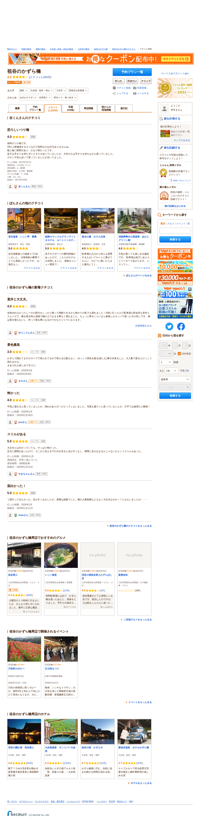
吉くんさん (24, 186)
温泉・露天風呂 (57, 801)
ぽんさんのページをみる (139, 275)
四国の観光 (26, 49)
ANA (91, 801)
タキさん (23, 381)
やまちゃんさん (26, 474)
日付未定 (186, 353)
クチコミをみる (32, 268)
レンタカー (102, 801)
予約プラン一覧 (132, 72)
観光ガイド (12, 49)
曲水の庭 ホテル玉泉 (93, 236)
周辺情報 (88, 108)
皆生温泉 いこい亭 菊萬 (23, 236)
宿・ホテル (12, 801)
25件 (139, 763)
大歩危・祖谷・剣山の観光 (61, 49)
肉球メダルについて (182, 180)
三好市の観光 (83, 49)
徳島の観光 (41, 49)
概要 (17, 108)
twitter (169, 326)
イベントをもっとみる (140, 702)
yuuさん (22, 422)
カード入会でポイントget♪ (175, 73)
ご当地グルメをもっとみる (138, 619)
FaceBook (181, 326)
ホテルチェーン (26, 801)
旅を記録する (172, 147)
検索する (175, 239)
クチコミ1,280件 (40, 77)
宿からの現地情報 (106, 108)
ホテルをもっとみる (141, 783)
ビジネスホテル (42, 801)
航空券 (112, 801)
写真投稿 (141, 88)
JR (83, 801)
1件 (102, 590)
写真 (70, 108)
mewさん (23, 515)
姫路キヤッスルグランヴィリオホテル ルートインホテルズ (60, 238)
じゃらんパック (73, 801)
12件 (66, 590)
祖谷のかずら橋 (101, 49)
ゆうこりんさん (26, 332)
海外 (131, 801)
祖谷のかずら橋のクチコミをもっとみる (131, 526)
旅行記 (124, 108)
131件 (67, 763)
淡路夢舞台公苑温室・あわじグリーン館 (134, 238)
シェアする (122, 93)
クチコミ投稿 (124, 88)
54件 (29, 763)
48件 (29, 595)
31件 (102, 763)
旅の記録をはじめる (175, 206)
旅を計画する (172, 118)
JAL (86, 801)
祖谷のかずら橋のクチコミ (124, 49)
